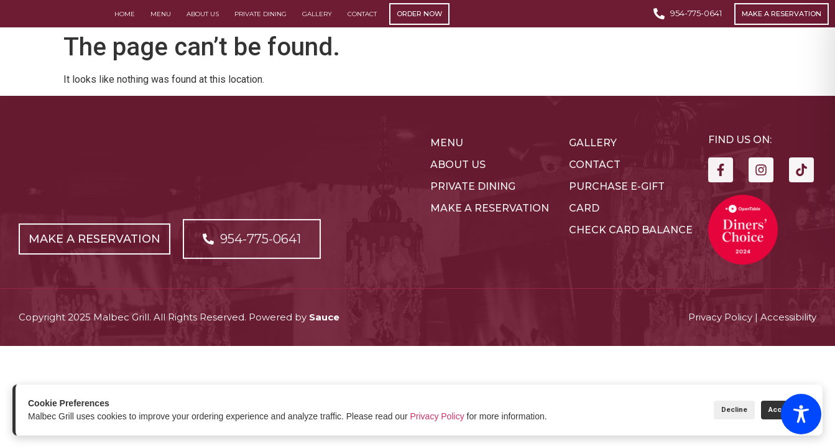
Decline (711, 409)
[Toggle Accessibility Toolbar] (801, 414)
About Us (203, 24)
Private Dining (260, 24)
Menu (160, 24)
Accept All (777, 409)
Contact (362, 24)
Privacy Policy (437, 416)
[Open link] (98, 275)
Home (124, 24)
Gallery (317, 24)
